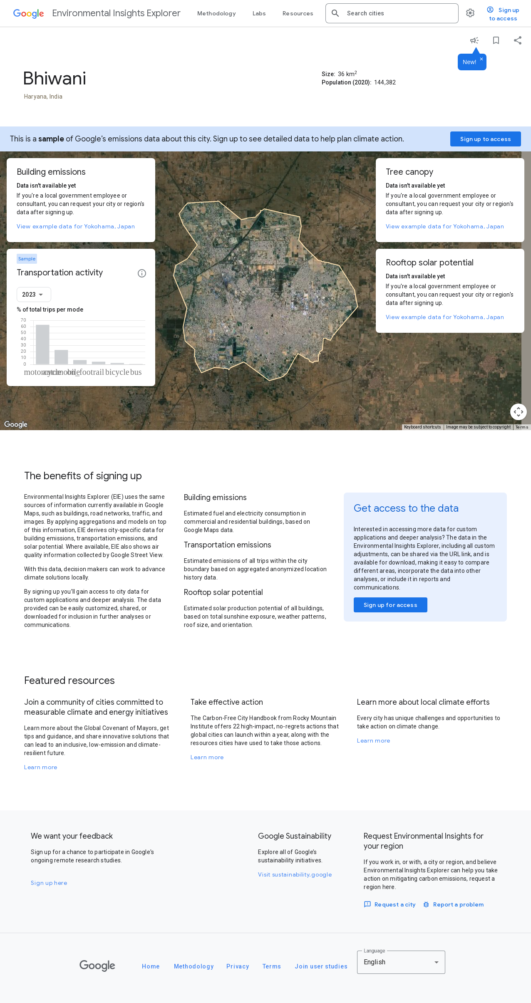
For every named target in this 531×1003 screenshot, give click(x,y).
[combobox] (399, 13)
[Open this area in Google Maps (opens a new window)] (16, 424)
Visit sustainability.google (295, 874)
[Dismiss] (481, 59)
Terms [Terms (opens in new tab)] (522, 427)
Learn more (40, 767)
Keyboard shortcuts (422, 427)
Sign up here (49, 883)
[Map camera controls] (518, 412)
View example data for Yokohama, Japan (76, 226)
